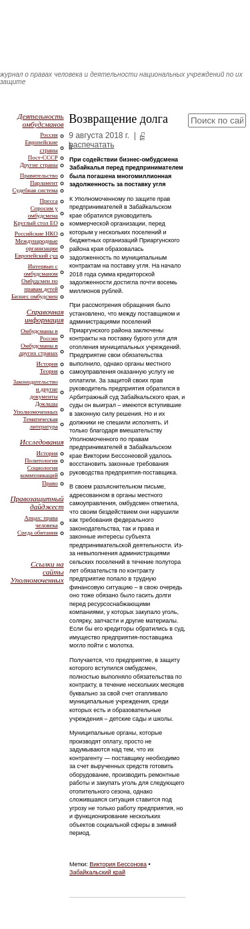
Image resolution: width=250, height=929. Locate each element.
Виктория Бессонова (118, 864)
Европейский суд (36, 255)
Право (50, 483)
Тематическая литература (40, 423)
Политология (41, 460)
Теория (49, 371)
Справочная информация (44, 316)
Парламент (44, 183)
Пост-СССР (43, 157)
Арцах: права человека (40, 522)
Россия (48, 134)
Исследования (42, 442)
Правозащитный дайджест (36, 503)
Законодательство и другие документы (35, 389)
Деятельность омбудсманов (40, 120)
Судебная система (35, 190)
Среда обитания (37, 532)
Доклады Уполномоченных (35, 407)
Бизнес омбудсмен (34, 296)
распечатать (91, 144)
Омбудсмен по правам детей (39, 285)
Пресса (49, 201)
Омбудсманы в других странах (38, 349)
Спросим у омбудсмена (43, 212)
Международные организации (36, 245)
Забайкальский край (97, 872)
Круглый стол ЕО (35, 223)
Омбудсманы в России (39, 335)
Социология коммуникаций (39, 472)
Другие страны (39, 165)
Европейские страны (41, 146)
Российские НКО (36, 233)
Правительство (39, 175)
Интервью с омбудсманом (41, 270)
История (47, 363)
